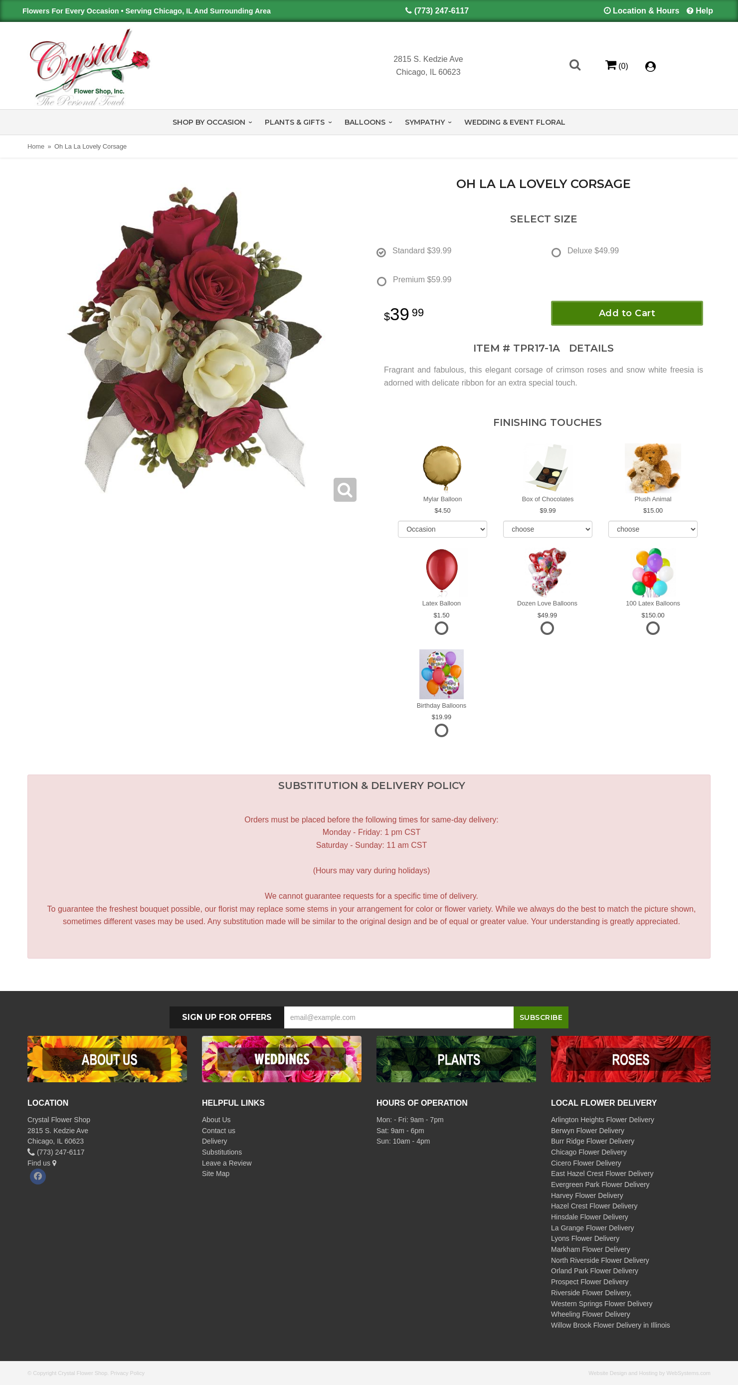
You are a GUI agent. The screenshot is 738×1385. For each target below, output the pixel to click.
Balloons (365, 122)
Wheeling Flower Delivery (590, 1314)
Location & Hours (646, 10)
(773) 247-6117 (441, 10)
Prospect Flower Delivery (590, 1282)
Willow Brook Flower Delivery (596, 1325)
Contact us (218, 1131)
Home (35, 146)
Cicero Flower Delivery (586, 1163)
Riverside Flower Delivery (590, 1293)
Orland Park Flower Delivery (594, 1271)
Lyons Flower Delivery (585, 1238)
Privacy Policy (127, 1373)
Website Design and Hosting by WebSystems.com (649, 1373)
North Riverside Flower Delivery (600, 1260)
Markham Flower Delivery (590, 1249)
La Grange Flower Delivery (592, 1228)
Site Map (215, 1174)
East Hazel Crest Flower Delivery (602, 1174)
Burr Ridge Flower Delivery (592, 1141)
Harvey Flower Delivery (587, 1195)
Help (704, 10)
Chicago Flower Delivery (589, 1152)
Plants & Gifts (295, 122)
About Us (216, 1120)
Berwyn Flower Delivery (587, 1131)
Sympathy (425, 122)
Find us (41, 1163)
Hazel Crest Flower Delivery (594, 1206)
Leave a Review (227, 1163)
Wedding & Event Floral (514, 122)
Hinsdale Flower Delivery (589, 1217)
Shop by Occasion (209, 122)
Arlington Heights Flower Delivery (602, 1120)
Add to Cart (627, 313)
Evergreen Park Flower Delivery (600, 1184)
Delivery (214, 1141)
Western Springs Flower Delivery (602, 1304)
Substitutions (222, 1152)
